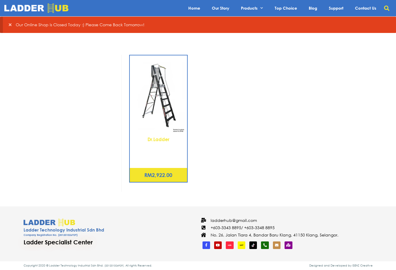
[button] (387, 8)
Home (194, 8)
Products (252, 8)
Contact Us (365, 8)
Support (336, 8)
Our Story (220, 8)
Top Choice (286, 8)
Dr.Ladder (158, 139)
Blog (313, 8)
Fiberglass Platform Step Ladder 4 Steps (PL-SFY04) (158, 149)
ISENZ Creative (362, 265)
